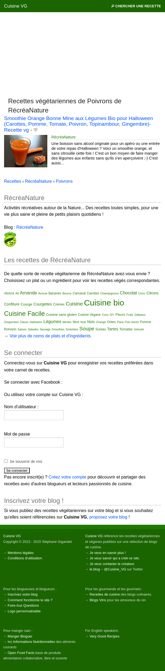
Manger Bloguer (20, 636)
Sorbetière (72, 329)
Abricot (9, 293)
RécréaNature (63, 137)
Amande (28, 292)
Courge (26, 304)
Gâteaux (140, 314)
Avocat (42, 293)
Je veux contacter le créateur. (112, 564)
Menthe (66, 322)
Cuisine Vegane (89, 315)
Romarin (10, 329)
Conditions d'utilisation (25, 558)
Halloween (35, 322)
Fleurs (120, 315)
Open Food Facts (21, 653)
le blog (95, 569)
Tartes (112, 329)
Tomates (126, 329)
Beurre (66, 293)
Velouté (139, 329)
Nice (76, 322)
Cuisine (74, 304)
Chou (141, 293)
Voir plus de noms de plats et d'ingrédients (50, 336)
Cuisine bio (104, 302)
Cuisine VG (15, 6)
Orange (101, 322)
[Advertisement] (82, 54)
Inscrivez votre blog (22, 594)
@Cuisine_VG (115, 569)
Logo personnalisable (24, 611)
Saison (22, 329)
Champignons (109, 293)
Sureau (100, 329)
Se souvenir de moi (26, 461)
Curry (105, 314)
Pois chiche (132, 322)
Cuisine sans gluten (61, 315)
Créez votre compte (68, 477)
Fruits (129, 314)
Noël (83, 322)
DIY (112, 314)
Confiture (11, 304)
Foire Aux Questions (23, 605)
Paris (120, 322)
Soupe (86, 328)
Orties (111, 322)
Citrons (152, 293)
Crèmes (58, 304)
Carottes (93, 293)
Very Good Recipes (104, 636)
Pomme (145, 322)
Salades (33, 329)
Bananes (54, 293)
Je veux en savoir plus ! (108, 553)
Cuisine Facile (24, 313)
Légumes (52, 321)
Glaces (24, 322)
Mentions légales (21, 553)
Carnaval (78, 293)
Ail (17, 293)
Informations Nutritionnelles (34, 642)
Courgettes (42, 304)
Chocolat (128, 293)
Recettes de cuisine (105, 594)
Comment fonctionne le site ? (30, 600)
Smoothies (58, 329)
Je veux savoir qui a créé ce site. (115, 558)
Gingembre (11, 322)
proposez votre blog (108, 517)
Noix (91, 322)
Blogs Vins (98, 600)
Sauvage (45, 329)
